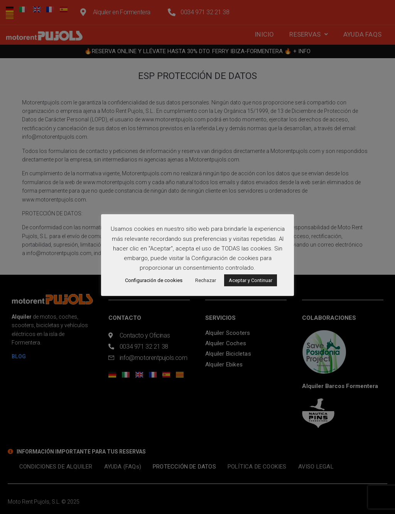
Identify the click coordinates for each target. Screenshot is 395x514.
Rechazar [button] (205, 280)
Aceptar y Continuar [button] (250, 280)
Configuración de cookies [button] (153, 280)
